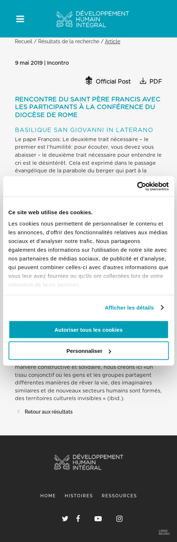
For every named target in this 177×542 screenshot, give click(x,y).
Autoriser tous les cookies (89, 329)
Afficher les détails (129, 307)
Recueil (23, 41)
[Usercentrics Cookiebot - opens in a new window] (137, 186)
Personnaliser (89, 351)
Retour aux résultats (44, 412)
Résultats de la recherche (68, 41)
